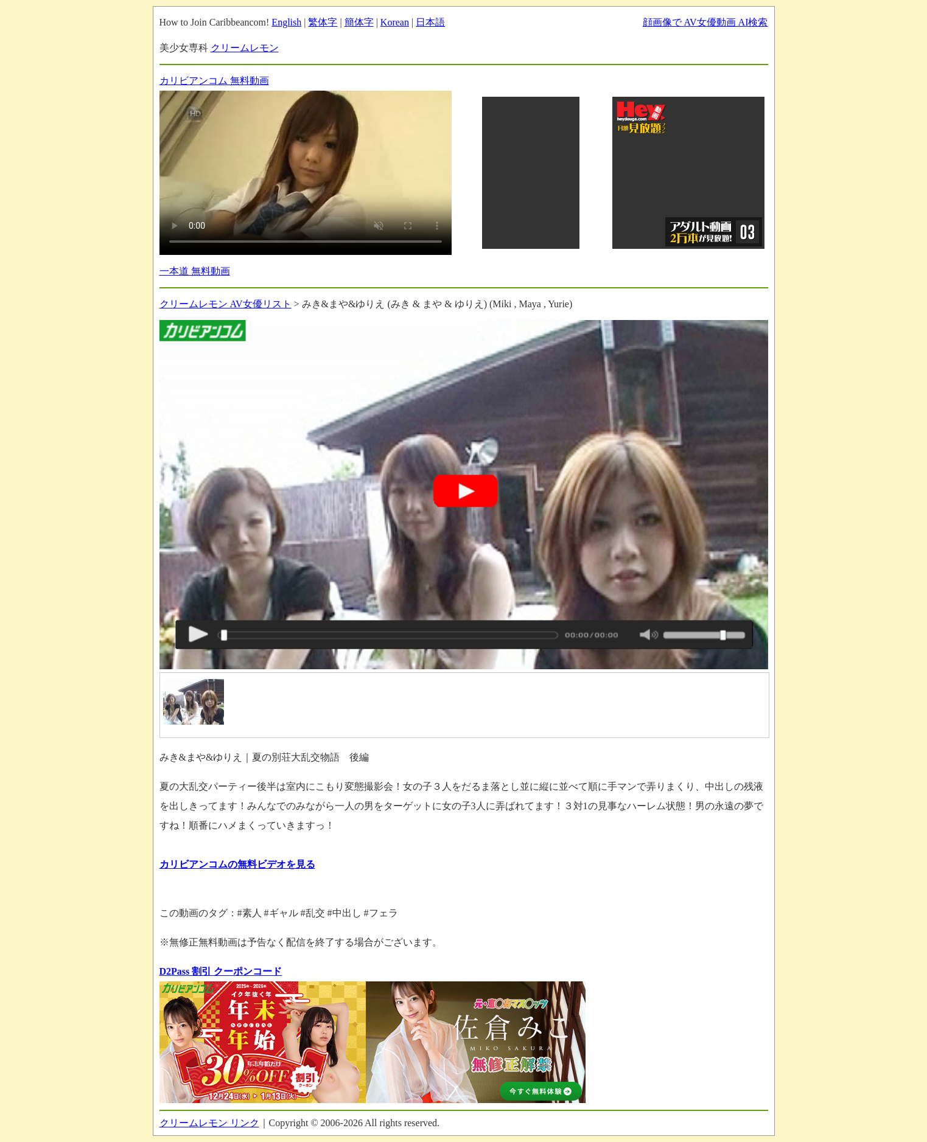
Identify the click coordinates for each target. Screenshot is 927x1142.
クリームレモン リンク (209, 1123)
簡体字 (359, 22)
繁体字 (322, 22)
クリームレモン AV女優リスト (225, 304)
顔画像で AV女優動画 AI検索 (705, 22)
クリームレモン (245, 48)
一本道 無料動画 (194, 271)
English (286, 22)
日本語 (430, 22)
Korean (394, 22)
